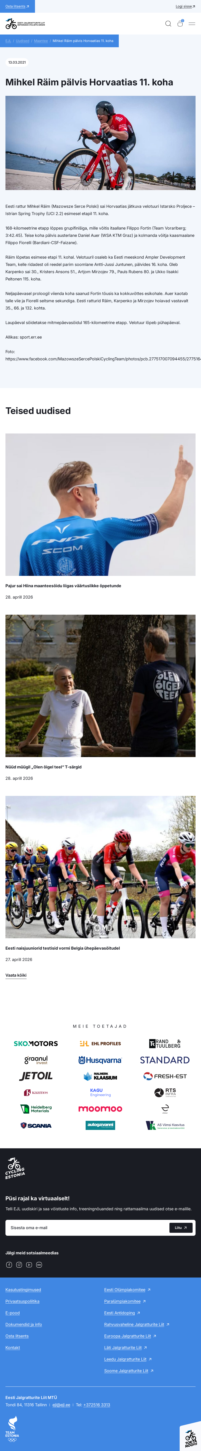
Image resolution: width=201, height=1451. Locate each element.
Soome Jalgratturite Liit (126, 1370)
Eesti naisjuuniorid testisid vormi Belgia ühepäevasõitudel (62, 948)
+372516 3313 (96, 1404)
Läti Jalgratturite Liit (123, 1347)
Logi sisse (184, 6)
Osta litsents (17, 1336)
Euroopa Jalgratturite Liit (127, 1336)
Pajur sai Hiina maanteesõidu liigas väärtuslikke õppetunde (63, 585)
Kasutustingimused (23, 1289)
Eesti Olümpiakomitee (124, 1289)
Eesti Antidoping (119, 1312)
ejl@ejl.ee (61, 1404)
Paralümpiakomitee (122, 1301)
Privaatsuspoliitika (22, 1301)
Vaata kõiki (16, 975)
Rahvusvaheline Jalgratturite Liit (134, 1324)
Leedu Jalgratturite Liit (125, 1359)
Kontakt (12, 1347)
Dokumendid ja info (23, 1324)
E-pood (12, 1312)
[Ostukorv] (180, 23)
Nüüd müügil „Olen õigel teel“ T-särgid (43, 767)
